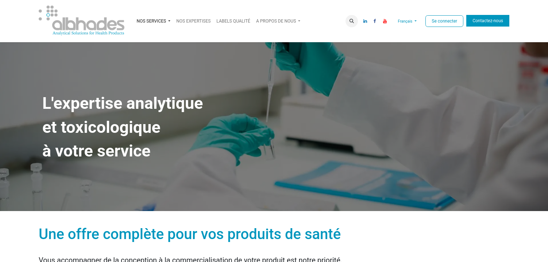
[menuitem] (193, 21)
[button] (352, 21)
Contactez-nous (487, 20)
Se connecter (444, 21)
